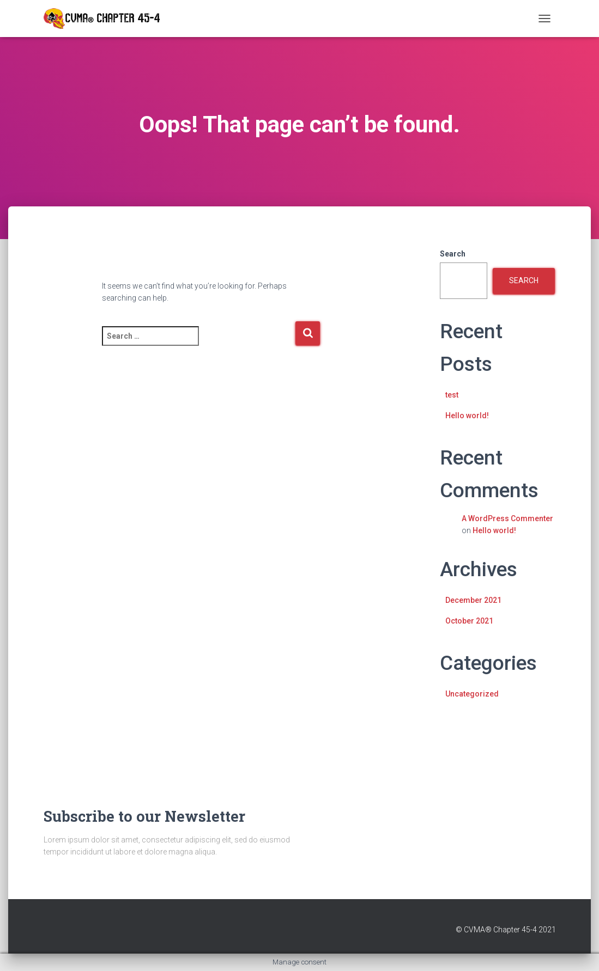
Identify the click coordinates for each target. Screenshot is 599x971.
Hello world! (467, 415)
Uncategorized (472, 693)
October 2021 (469, 620)
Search (452, 253)
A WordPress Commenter (507, 518)
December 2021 (473, 600)
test (451, 394)
